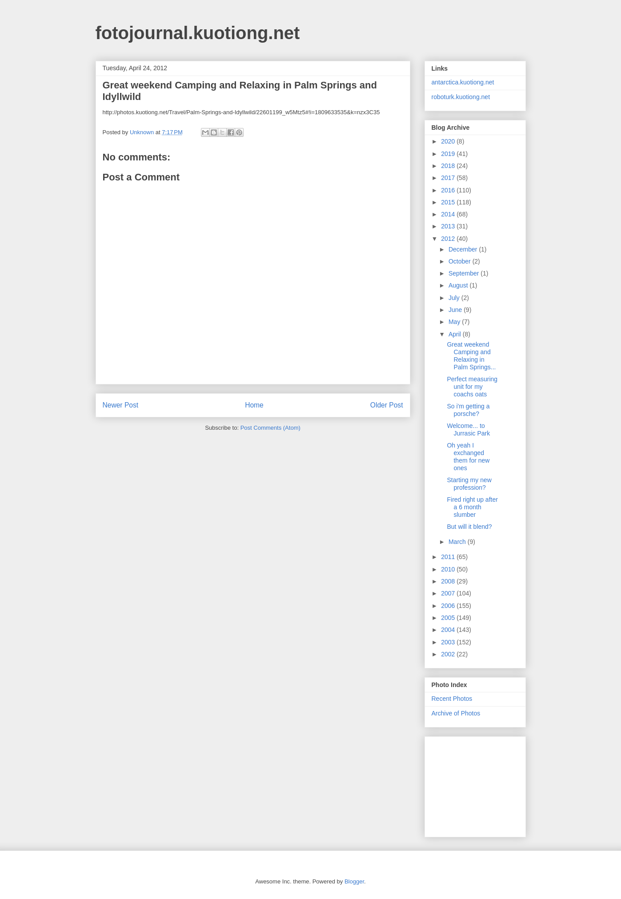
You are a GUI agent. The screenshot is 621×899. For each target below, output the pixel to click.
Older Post (386, 405)
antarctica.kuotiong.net (463, 82)
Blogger (354, 881)
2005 (449, 617)
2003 (449, 642)
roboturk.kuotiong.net (461, 96)
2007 (449, 593)
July (455, 297)
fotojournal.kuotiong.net (198, 33)
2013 (449, 226)
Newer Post (121, 405)
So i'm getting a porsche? (468, 410)
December (464, 249)
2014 (449, 214)
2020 (449, 141)
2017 (449, 177)
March (458, 541)
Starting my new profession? (469, 483)
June (456, 309)
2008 (449, 581)
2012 (449, 238)
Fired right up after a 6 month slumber (472, 507)
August (459, 285)
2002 (449, 654)
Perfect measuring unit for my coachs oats (472, 387)
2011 (449, 556)
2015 (449, 202)
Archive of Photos (456, 713)
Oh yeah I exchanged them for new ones (468, 456)
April (456, 334)
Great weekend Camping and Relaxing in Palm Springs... (471, 355)
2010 (449, 569)
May (455, 321)
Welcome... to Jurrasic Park (468, 429)
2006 (449, 605)
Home (254, 405)
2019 (449, 153)
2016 (449, 190)
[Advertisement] (476, 784)
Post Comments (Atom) (270, 427)
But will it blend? (469, 526)
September (465, 273)
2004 (449, 629)
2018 (449, 165)
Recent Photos (452, 698)
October (461, 261)
